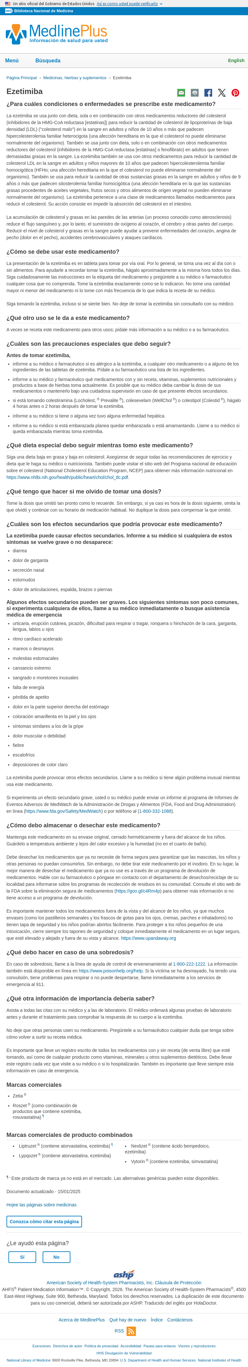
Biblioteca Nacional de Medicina (43, 11)
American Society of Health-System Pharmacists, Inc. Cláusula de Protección (123, 1282)
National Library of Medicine (29, 1360)
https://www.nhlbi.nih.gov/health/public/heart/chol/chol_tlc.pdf (67, 477)
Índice (157, 1319)
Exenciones (42, 1346)
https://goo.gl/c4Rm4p (138, 891)
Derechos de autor (67, 1346)
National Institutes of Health (219, 1360)
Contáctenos (180, 1319)
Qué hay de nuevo (127, 1319)
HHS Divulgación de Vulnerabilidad (124, 1353)
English (236, 60)
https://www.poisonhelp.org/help (111, 970)
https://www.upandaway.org (148, 938)
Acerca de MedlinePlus (81, 1319)
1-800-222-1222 (189, 964)
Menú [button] (16, 61)
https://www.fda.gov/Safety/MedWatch (63, 811)
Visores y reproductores (197, 1346)
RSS (125, 1331)
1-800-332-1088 (155, 811)
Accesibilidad (130, 1346)
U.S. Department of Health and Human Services (158, 1360)
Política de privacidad (101, 1346)
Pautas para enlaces (159, 1346)
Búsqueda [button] (52, 63)
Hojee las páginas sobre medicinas (41, 1204)
